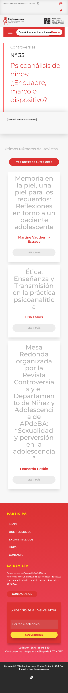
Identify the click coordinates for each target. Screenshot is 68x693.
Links (13, 547)
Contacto (16, 554)
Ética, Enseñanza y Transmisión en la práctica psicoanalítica (34, 289)
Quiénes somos (20, 531)
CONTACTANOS (22, 594)
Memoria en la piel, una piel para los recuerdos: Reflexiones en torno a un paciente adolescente (34, 202)
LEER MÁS (34, 252)
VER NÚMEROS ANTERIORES (34, 162)
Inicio (13, 524)
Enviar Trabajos (21, 539)
